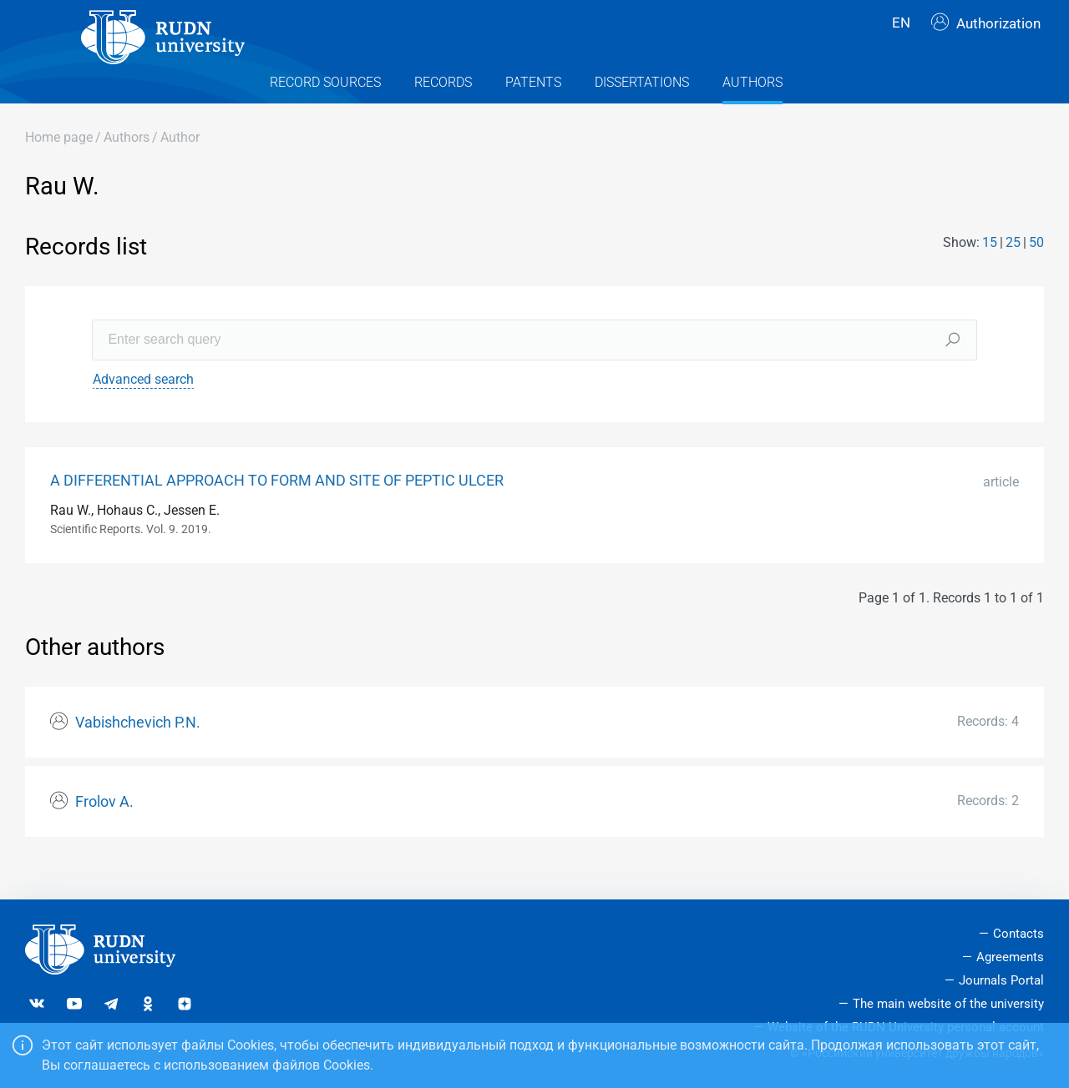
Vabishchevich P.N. (137, 752)
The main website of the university (948, 1003)
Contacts (1018, 933)
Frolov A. (104, 831)
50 (1036, 272)
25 (1013, 272)
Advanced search (143, 408)
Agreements (1010, 957)
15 (989, 272)
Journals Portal (1001, 980)
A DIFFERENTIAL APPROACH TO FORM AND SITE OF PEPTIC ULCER (277, 509)
